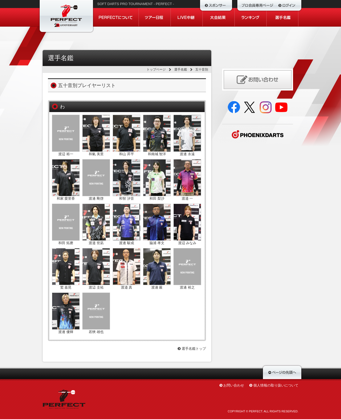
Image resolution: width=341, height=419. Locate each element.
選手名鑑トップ (192, 349)
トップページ (156, 69)
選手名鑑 (180, 69)
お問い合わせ (233, 385)
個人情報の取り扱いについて (275, 385)
